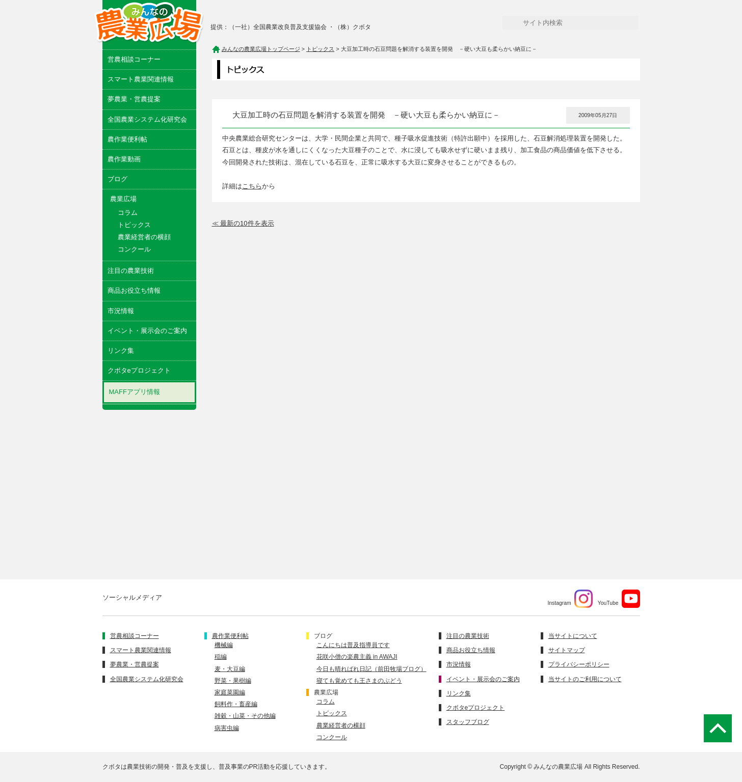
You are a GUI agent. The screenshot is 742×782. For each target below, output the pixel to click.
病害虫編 (227, 728)
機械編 (224, 645)
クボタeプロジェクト (139, 370)
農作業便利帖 (127, 139)
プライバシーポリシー (579, 664)
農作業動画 (124, 159)
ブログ (117, 179)
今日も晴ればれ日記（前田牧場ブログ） (371, 669)
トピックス (134, 225)
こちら (252, 186)
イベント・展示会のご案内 (147, 330)
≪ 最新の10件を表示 (243, 223)
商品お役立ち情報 (134, 290)
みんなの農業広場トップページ (261, 49)
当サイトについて (572, 635)
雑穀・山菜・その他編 (245, 715)
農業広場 (326, 692)
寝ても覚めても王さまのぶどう (359, 680)
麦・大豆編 (230, 669)
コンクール (134, 249)
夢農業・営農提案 (134, 99)
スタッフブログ (467, 721)
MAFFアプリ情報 (134, 392)
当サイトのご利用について (585, 679)
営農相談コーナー (134, 59)
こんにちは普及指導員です (353, 645)
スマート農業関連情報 (141, 79)
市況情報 (121, 311)
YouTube (619, 599)
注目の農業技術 (131, 270)
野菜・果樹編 (233, 680)
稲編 (221, 656)
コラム (128, 212)
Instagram (569, 599)
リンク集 (121, 350)
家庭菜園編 (230, 692)
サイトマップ (566, 650)
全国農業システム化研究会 (147, 119)
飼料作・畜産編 (236, 704)
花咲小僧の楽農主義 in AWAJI (357, 656)
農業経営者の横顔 (144, 237)
